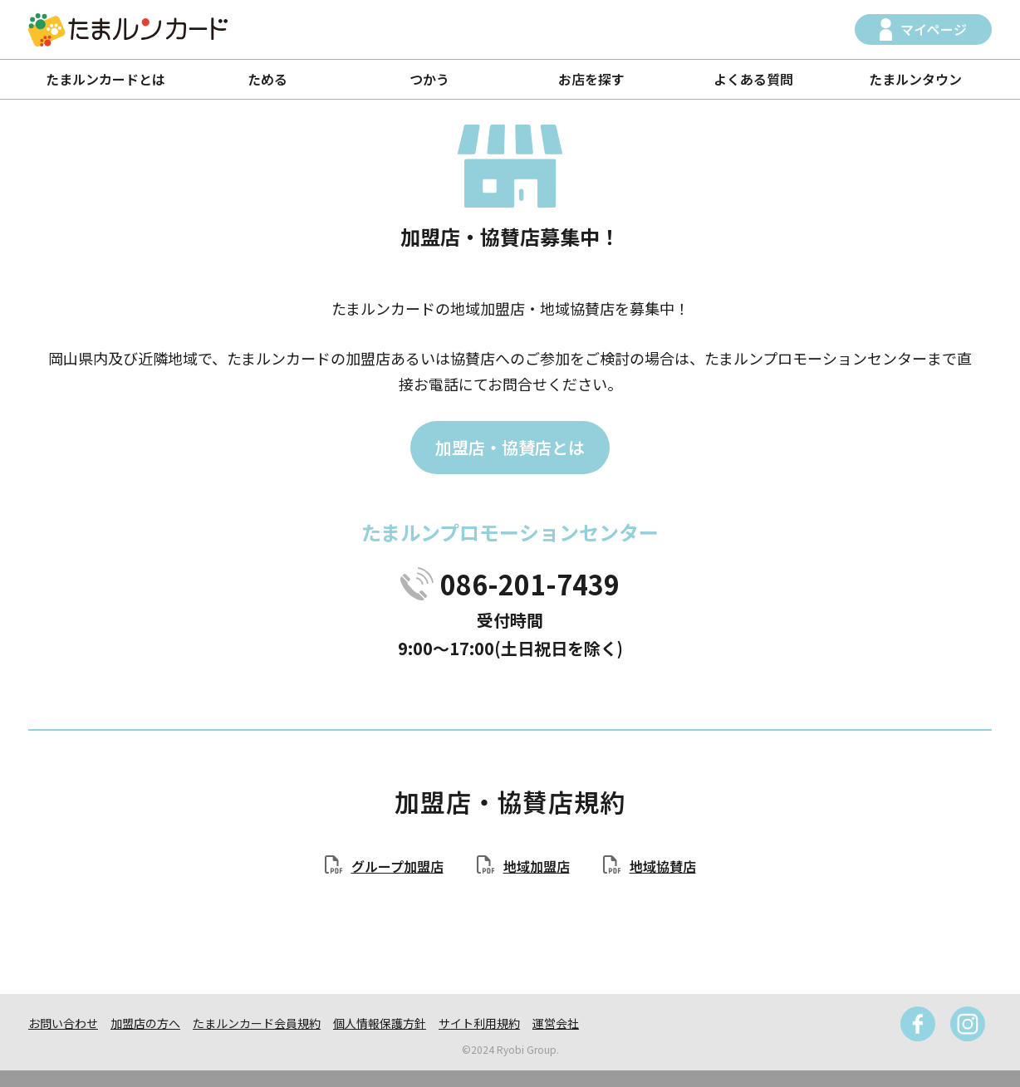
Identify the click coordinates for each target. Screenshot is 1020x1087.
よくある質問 (753, 79)
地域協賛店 (663, 866)
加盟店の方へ (145, 1023)
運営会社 (555, 1023)
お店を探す (591, 79)
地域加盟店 (536, 866)
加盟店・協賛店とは (510, 447)
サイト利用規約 (479, 1023)
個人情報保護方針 (379, 1023)
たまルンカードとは (105, 79)
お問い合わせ (63, 1023)
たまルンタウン (915, 79)
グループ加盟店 (397, 866)
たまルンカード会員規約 (257, 1023)
